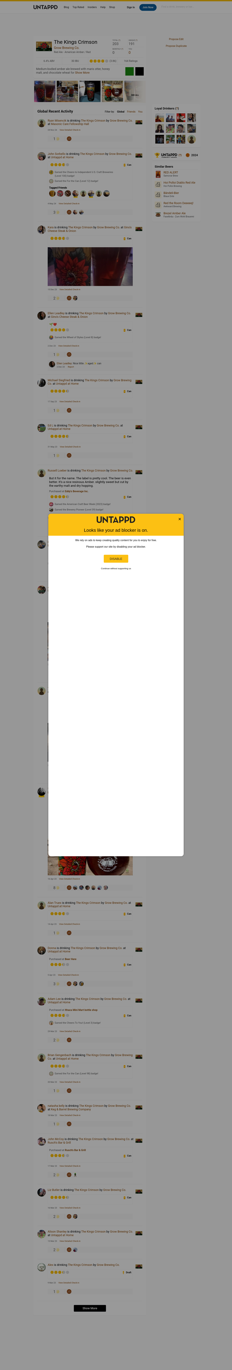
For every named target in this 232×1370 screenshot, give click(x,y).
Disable (116, 558)
